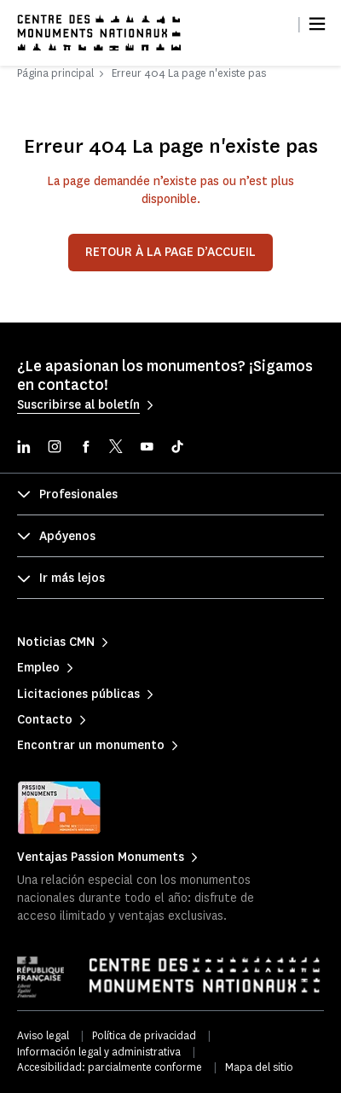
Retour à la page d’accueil (170, 252)
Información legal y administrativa (99, 1051)
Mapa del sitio (259, 1067)
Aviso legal (43, 1035)
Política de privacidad (144, 1035)
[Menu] (317, 24)
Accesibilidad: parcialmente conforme (109, 1067)
